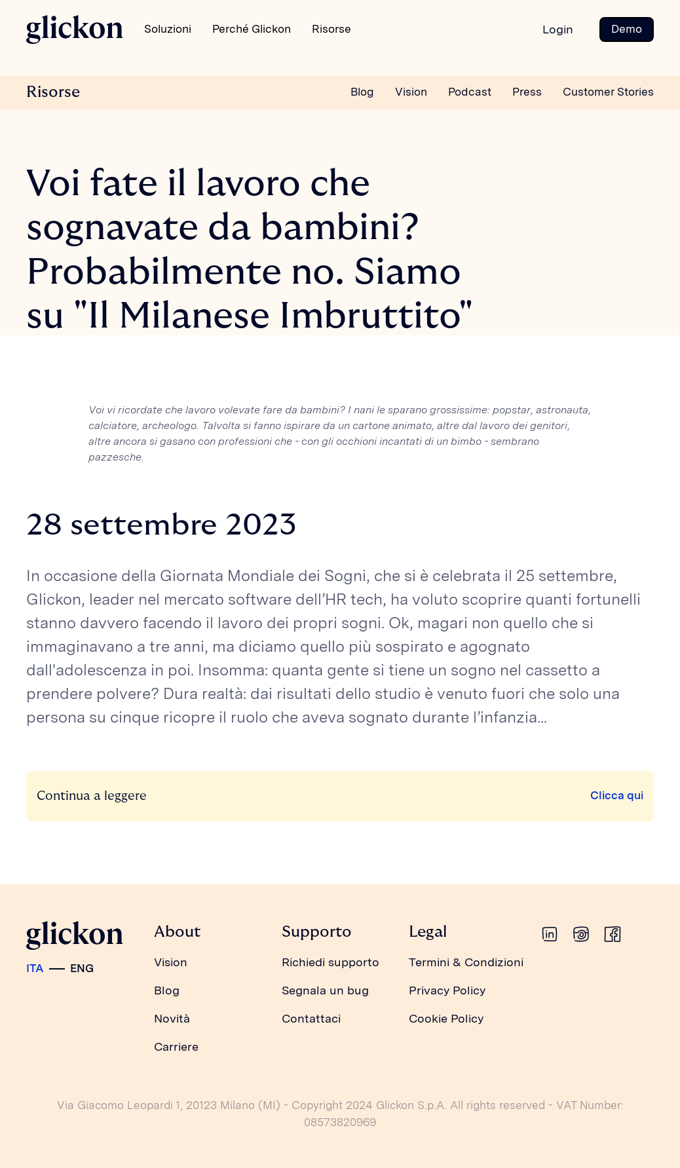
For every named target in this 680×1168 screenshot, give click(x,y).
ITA (35, 968)
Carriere (176, 1046)
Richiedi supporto (330, 962)
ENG (82, 968)
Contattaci (311, 1018)
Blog (362, 91)
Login (557, 29)
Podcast (469, 91)
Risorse (53, 92)
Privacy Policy (447, 990)
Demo (626, 28)
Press (527, 91)
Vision (411, 91)
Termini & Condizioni (466, 962)
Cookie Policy (446, 1018)
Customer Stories (608, 91)
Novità (172, 1018)
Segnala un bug (325, 990)
